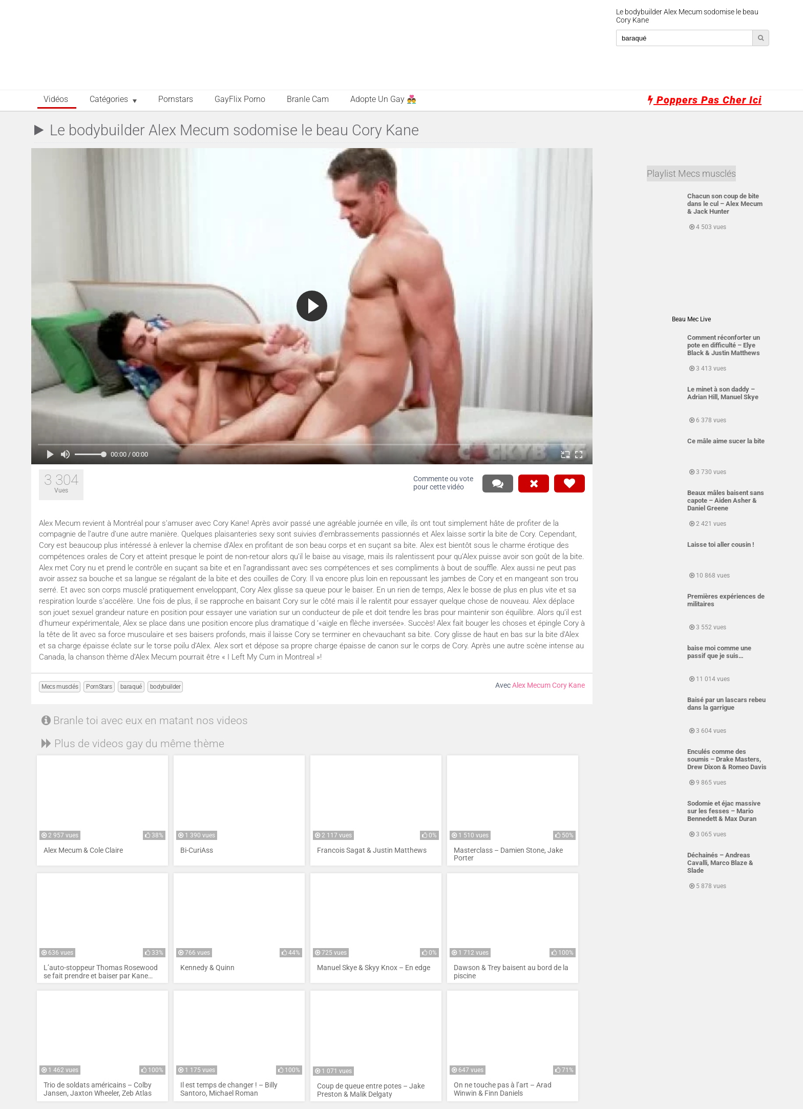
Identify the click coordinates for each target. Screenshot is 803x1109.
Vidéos (56, 99)
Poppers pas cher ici (705, 100)
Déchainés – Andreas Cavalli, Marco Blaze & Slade (720, 862)
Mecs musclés (59, 686)
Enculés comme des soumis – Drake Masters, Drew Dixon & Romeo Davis (727, 759)
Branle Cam (308, 99)
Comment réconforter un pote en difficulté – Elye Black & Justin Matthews (723, 345)
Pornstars (175, 99)
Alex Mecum (531, 685)
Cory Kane (568, 685)
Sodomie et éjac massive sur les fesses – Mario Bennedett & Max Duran (723, 811)
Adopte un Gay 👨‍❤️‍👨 (383, 99)
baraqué (131, 686)
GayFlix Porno (240, 99)
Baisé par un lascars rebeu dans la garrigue (726, 703)
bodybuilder (165, 686)
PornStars (99, 686)
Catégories (109, 99)
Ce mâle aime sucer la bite (726, 441)
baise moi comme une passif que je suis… (719, 652)
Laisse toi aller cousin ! (720, 544)
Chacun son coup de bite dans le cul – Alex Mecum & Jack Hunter (725, 203)
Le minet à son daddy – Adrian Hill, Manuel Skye (722, 393)
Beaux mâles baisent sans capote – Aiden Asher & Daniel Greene (725, 500)
